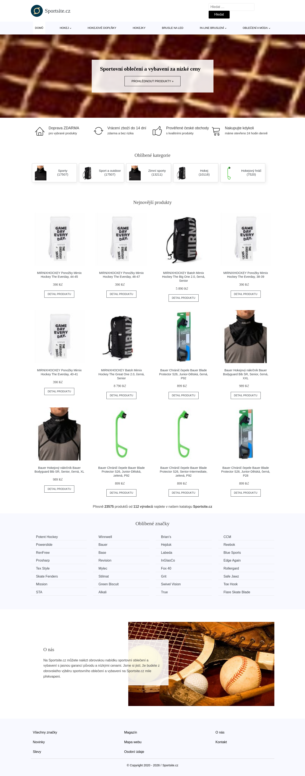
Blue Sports (232, 552)
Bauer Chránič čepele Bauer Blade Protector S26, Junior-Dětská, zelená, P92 (121, 471)
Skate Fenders (47, 576)
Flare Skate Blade (237, 592)
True (164, 592)
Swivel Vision (171, 584)
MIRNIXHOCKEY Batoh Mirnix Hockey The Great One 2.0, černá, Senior (121, 374)
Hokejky (139, 27)
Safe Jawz (231, 576)
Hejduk (166, 544)
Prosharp (43, 560)
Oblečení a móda (255, 27)
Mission (41, 584)
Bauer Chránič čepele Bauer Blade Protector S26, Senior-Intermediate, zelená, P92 (183, 471)
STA (39, 592)
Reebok (229, 544)
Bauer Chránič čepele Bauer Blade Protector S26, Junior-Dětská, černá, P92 (183, 374)
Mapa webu (133, 742)
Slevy (37, 752)
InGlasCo (168, 560)
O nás (220, 732)
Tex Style (43, 568)
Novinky (39, 742)
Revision (104, 560)
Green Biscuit (108, 584)
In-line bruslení (212, 27)
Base (102, 552)
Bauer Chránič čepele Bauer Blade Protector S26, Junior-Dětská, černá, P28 (245, 471)
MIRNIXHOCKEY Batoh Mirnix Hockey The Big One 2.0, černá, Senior (183, 276)
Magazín (130, 732)
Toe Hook (231, 584)
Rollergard (231, 568)
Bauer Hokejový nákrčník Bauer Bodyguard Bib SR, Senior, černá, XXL (245, 374)
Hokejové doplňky (102, 27)
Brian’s (166, 537)
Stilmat (103, 576)
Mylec (102, 568)
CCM (227, 537)
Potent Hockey (47, 537)
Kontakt (221, 742)
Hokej (64, 27)
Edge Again (232, 560)
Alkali (102, 592)
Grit (163, 576)
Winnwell (105, 537)
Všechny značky (45, 732)
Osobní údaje (134, 752)
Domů (39, 27)
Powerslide (44, 544)
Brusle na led (172, 27)
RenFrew (43, 552)
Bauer (102, 544)
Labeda (166, 552)
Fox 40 (166, 568)
